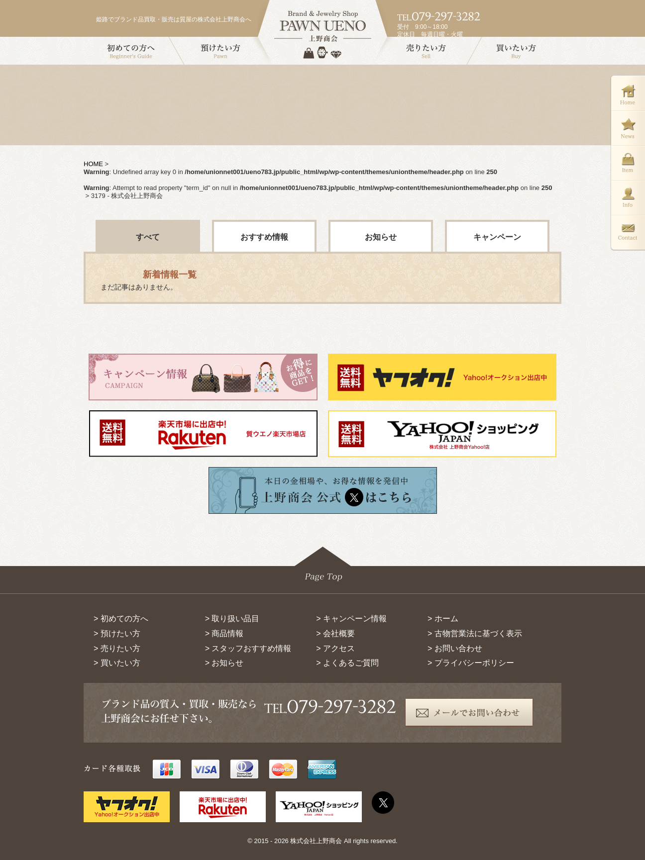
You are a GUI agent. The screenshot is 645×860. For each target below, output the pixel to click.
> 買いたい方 (117, 663)
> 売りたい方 (117, 648)
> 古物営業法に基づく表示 (475, 633)
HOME (93, 164)
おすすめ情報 (264, 237)
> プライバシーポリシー (471, 663)
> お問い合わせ (455, 648)
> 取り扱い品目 (232, 618)
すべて (148, 237)
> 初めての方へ (121, 618)
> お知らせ (224, 663)
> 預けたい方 (117, 633)
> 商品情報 (224, 633)
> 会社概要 (335, 633)
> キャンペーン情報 (351, 618)
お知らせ (381, 237)
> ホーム (443, 618)
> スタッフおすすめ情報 (248, 648)
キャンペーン (497, 237)
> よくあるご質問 (347, 663)
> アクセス (335, 648)
